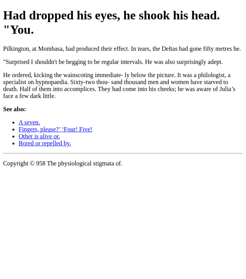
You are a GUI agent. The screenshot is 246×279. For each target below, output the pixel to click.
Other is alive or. (39, 136)
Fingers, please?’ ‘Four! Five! (55, 129)
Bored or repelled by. (45, 143)
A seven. (29, 122)
